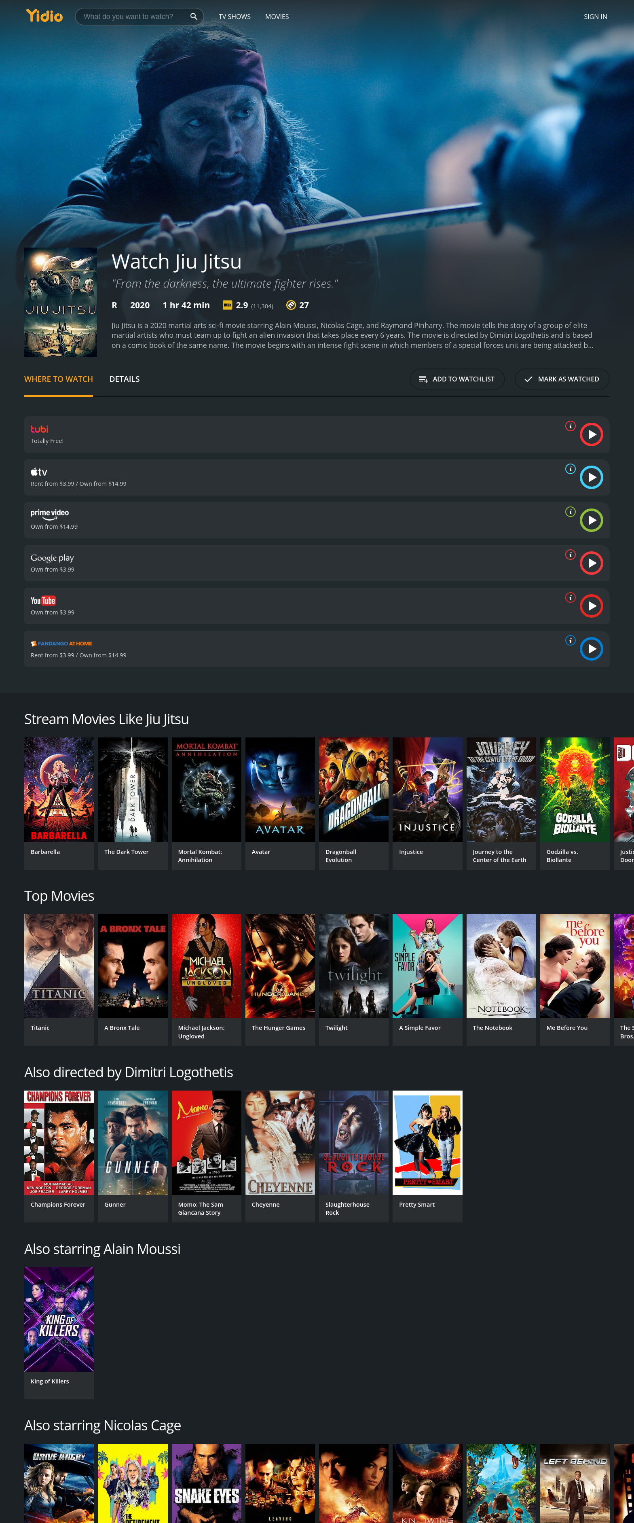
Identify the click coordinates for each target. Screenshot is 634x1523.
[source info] (569, 426)
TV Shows (235, 16)
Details (124, 378)
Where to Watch (58, 378)
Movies (277, 16)
